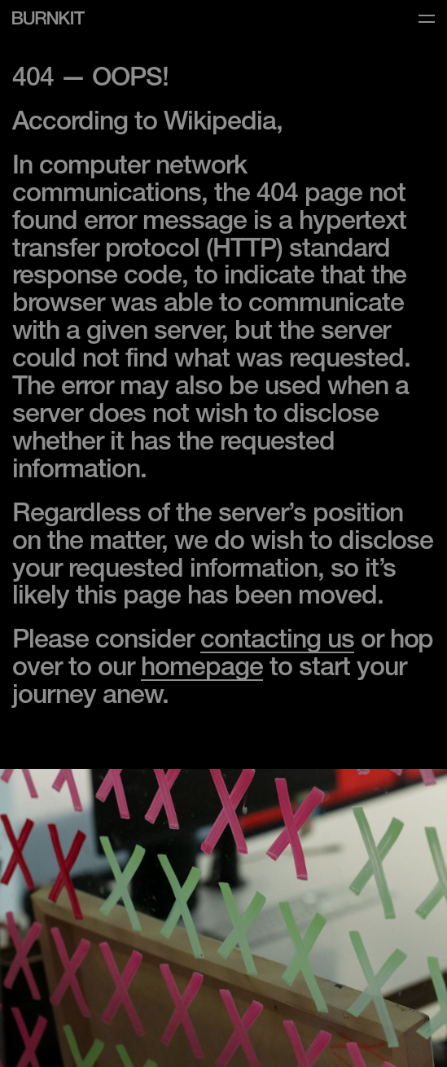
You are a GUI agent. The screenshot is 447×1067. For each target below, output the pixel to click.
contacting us (277, 642)
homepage (202, 669)
